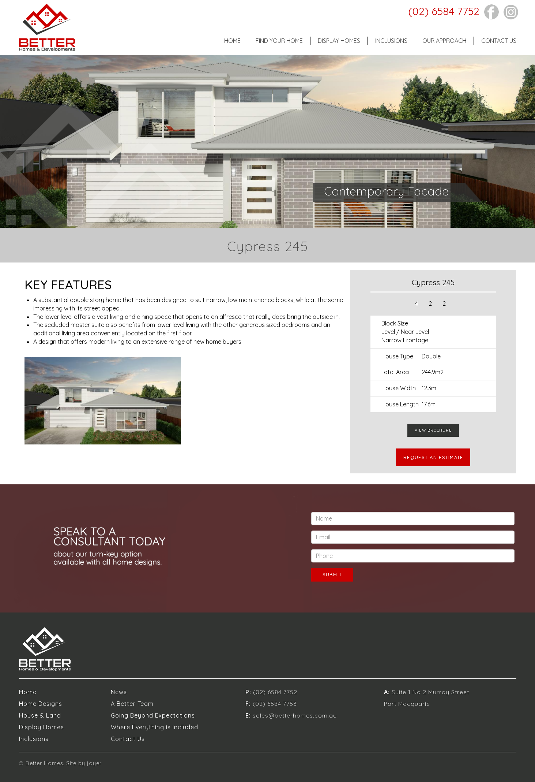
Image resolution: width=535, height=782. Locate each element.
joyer (94, 763)
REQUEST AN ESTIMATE (433, 457)
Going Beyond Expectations (153, 715)
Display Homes (339, 40)
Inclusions (391, 40)
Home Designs (40, 703)
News (119, 692)
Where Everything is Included (154, 727)
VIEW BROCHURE (433, 430)
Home (232, 40)
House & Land (40, 715)
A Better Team (132, 703)
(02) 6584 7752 (443, 11)
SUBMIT (332, 575)
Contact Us (498, 40)
